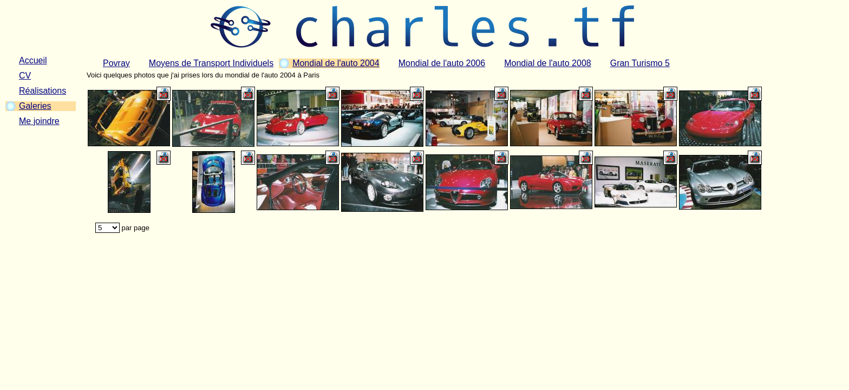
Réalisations (42, 90)
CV (25, 75)
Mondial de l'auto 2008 (547, 63)
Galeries (35, 105)
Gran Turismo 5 (640, 63)
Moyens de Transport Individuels (211, 63)
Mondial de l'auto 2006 (442, 63)
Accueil (33, 60)
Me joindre (39, 121)
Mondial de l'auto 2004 (336, 63)
